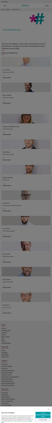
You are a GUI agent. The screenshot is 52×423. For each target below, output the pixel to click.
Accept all (43, 413)
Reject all (43, 416)
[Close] (48, 409)
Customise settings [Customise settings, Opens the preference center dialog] (43, 419)
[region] (26, 414)
